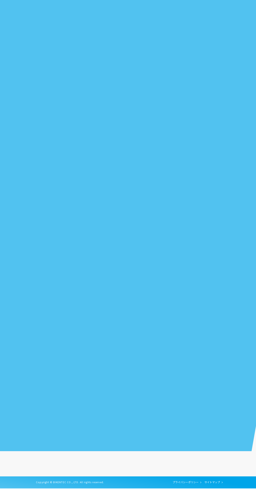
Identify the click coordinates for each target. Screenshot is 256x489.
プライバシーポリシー (185, 483)
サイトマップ (212, 483)
